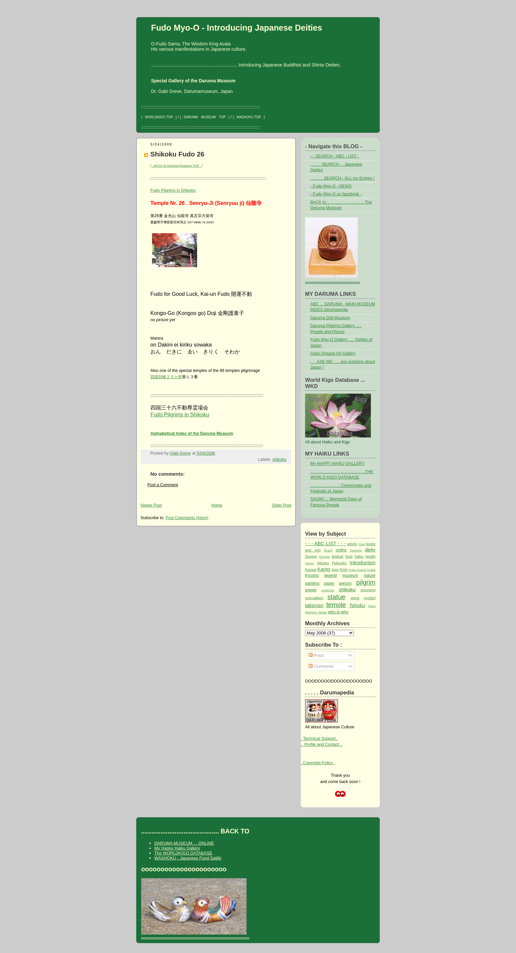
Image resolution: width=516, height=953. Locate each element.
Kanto (324, 569)
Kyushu (312, 575)
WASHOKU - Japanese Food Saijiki (187, 857)
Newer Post (151, 505)
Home (216, 505)
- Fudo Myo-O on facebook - (336, 194)
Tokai (371, 606)
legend (330, 575)
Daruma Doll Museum (330, 318)
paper (329, 583)
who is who (338, 612)
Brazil (328, 550)
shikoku (279, 459)
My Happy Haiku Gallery (177, 848)
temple (336, 604)
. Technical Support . (319, 738)
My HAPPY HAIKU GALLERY (337, 463)
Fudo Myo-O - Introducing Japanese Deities (236, 27)
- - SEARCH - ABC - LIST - (334, 156)
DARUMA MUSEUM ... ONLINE (184, 843)
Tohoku (357, 605)
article (352, 544)
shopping (367, 590)
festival (337, 556)
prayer (311, 590)
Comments (321, 666)
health (370, 556)
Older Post (281, 505)
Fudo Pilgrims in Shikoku (172, 190)
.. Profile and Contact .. (322, 744)
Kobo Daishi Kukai (361, 570)
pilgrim (365, 582)
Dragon (311, 556)
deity (370, 549)
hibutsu (323, 563)
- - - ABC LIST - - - (325, 543)
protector (328, 590)
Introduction (362, 562)
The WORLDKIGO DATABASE (183, 853)
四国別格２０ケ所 (166, 377)
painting (312, 583)
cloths (341, 550)
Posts (316, 655)
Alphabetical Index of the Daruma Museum (191, 433)
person (345, 583)
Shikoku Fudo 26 (177, 154)
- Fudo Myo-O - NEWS (330, 186)
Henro (309, 563)
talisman (314, 605)
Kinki (344, 570)
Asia (361, 544)
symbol (369, 598)
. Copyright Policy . (318, 763)
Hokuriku (339, 563)
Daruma (356, 550)
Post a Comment (162, 485)
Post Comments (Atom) (187, 518)
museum (350, 575)
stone (354, 598)
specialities (314, 598)
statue (336, 597)
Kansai (310, 570)
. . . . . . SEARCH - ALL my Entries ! (342, 178)
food (348, 556)
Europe (324, 556)
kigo (335, 570)
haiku (358, 556)
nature (369, 575)
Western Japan (316, 612)
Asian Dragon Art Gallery (332, 353)
